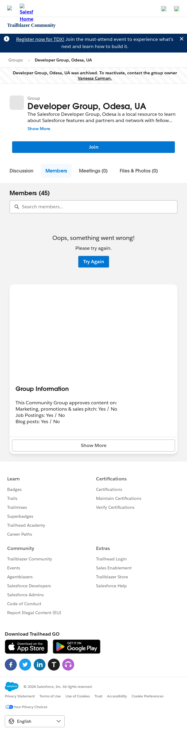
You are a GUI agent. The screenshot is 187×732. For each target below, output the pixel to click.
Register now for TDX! (40, 39)
